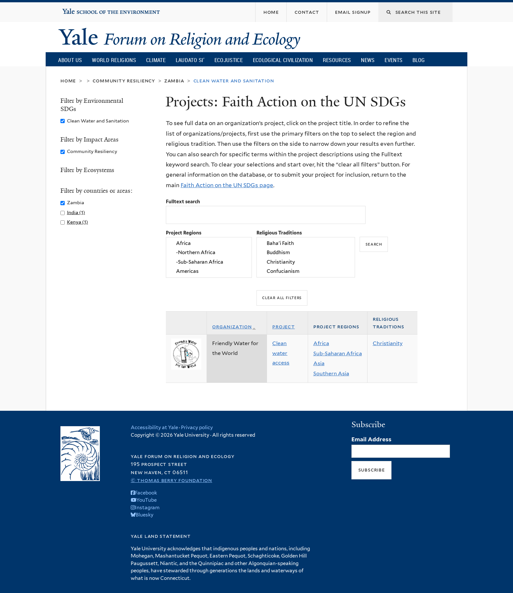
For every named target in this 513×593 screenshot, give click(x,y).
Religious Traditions (279, 232)
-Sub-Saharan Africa (209, 262)
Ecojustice (228, 60)
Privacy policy (197, 427)
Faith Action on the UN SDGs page (227, 185)
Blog (419, 60)
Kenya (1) (77, 222)
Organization (234, 326)
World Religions (114, 60)
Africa (209, 243)
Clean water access (280, 353)
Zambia (174, 80)
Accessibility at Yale (154, 427)
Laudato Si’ (190, 60)
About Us (70, 60)
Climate (156, 60)
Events (393, 60)
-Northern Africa (209, 252)
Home (68, 80)
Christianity (306, 262)
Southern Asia (331, 373)
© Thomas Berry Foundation (171, 480)
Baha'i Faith (306, 243)
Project (283, 326)
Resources (337, 60)
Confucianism (306, 271)
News (367, 60)
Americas (209, 271)
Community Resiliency (124, 80)
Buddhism (306, 252)
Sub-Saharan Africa (337, 353)
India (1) (76, 212)
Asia (318, 363)
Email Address (371, 439)
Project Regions (183, 232)
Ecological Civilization (283, 60)
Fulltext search (183, 201)
